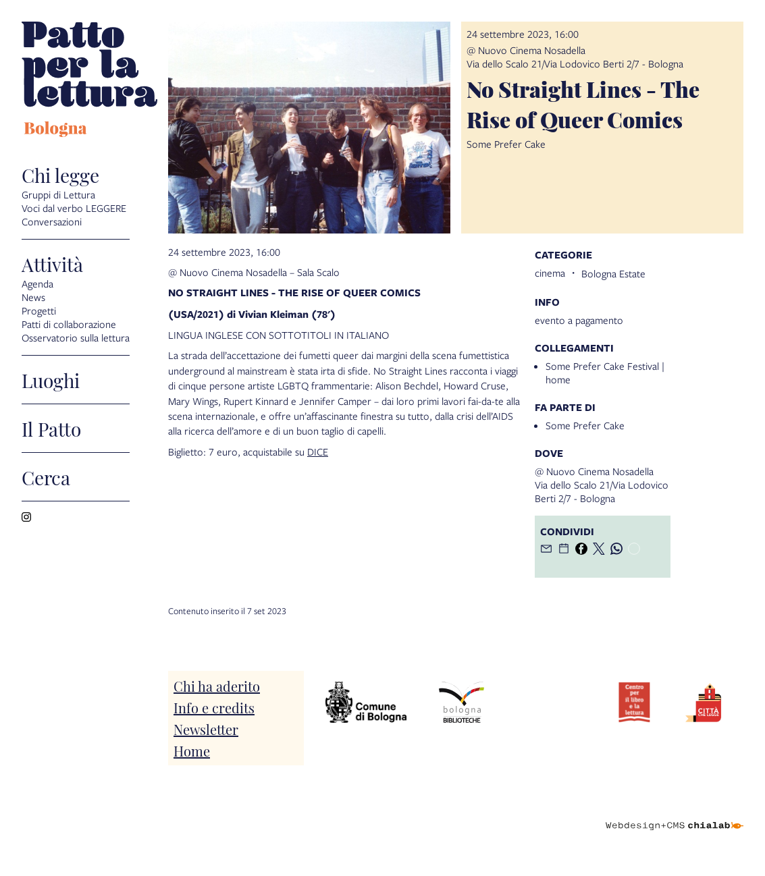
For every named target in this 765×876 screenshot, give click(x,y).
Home (192, 750)
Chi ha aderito (217, 685)
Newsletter (206, 728)
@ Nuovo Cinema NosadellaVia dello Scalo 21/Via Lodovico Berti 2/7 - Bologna (575, 56)
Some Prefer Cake (585, 425)
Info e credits (214, 707)
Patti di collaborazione (69, 324)
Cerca (46, 477)
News (33, 297)
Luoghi (51, 379)
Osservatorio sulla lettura (76, 337)
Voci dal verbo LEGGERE (74, 208)
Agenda (37, 283)
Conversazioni (52, 221)
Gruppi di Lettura (58, 194)
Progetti (39, 310)
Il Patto (51, 428)
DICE (317, 451)
